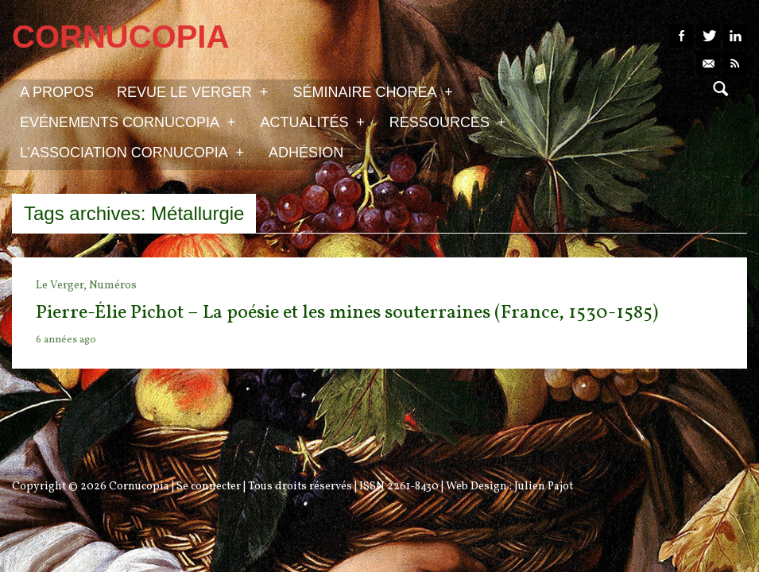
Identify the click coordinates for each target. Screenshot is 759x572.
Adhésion (306, 152)
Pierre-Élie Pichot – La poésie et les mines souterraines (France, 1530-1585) (347, 313)
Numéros (113, 285)
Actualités (312, 121)
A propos (57, 92)
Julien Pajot (543, 486)
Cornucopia (139, 486)
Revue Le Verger (192, 91)
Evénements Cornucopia (127, 121)
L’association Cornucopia (132, 151)
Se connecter (208, 486)
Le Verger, (62, 285)
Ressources (447, 121)
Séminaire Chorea (372, 91)
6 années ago (66, 340)
